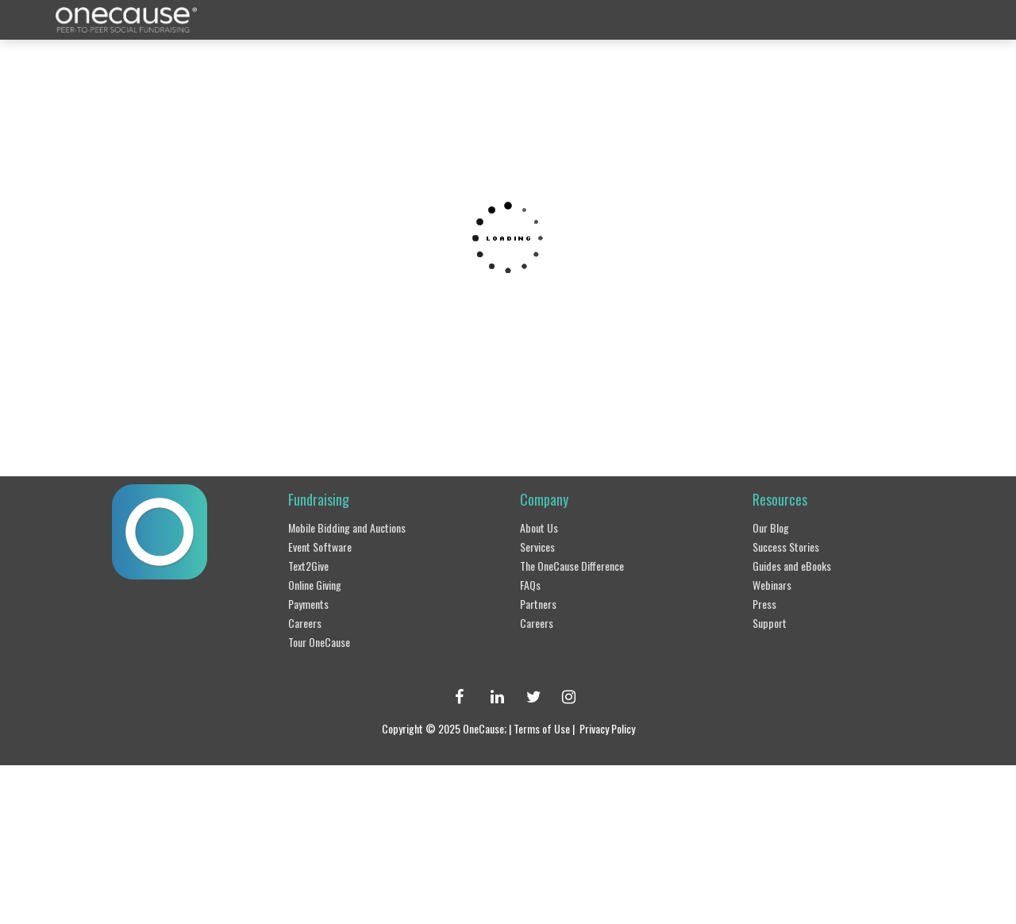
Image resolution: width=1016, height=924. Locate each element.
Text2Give (312, 564)
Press (766, 601)
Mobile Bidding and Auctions (358, 528)
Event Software (326, 546)
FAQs (534, 582)
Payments (312, 601)
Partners (541, 601)
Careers (308, 619)
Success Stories (792, 546)
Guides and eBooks (800, 564)
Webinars (775, 582)
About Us (543, 528)
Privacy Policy (624, 723)
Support (771, 619)
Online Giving (321, 582)
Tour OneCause (327, 637)
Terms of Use (544, 723)
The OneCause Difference (584, 564)
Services (541, 546)
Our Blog (774, 528)
